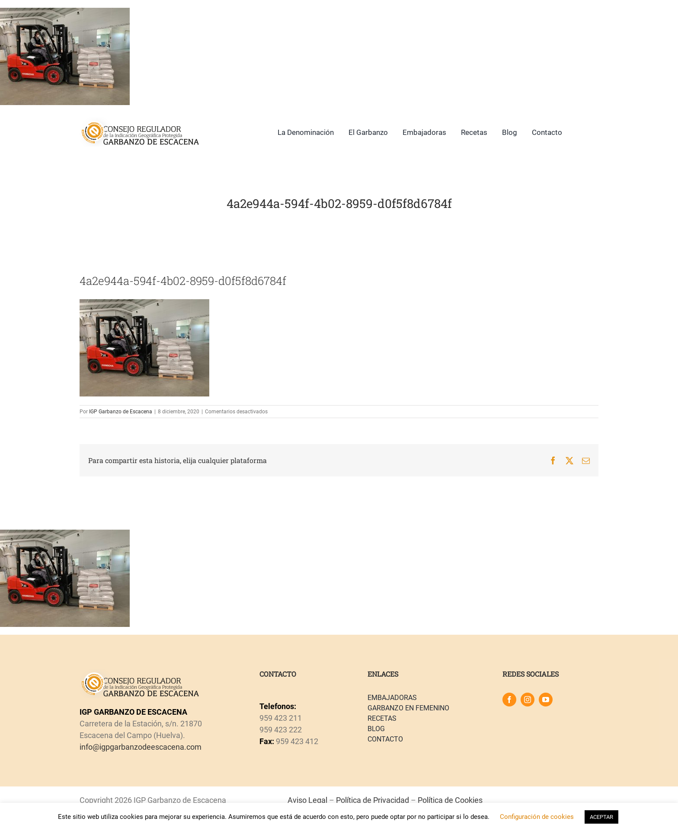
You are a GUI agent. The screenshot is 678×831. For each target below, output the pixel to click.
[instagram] (527, 699)
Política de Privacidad (372, 800)
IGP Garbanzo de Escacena (120, 412)
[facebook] (509, 699)
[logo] (139, 120)
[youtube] (546, 699)
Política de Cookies (450, 800)
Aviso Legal (307, 800)
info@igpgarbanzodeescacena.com (140, 746)
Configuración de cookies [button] (537, 817)
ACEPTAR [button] (601, 817)
